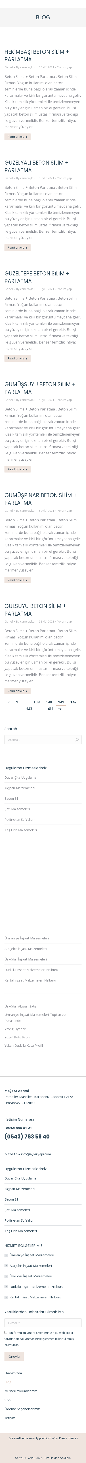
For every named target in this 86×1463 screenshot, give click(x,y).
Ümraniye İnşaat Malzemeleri (26, 938)
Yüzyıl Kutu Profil (17, 1037)
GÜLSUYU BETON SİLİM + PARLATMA (35, 609)
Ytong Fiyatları (15, 1029)
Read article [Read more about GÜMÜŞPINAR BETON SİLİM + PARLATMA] (17, 580)
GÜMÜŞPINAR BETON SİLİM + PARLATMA (40, 499)
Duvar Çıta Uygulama (20, 777)
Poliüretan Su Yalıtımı (20, 819)
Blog (7, 1382)
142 (73, 702)
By (25, 67)
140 (49, 702)
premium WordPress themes (58, 1438)
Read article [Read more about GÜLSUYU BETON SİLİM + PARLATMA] (17, 691)
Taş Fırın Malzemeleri (20, 830)
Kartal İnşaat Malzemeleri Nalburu (30, 980)
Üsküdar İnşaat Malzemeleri (25, 959)
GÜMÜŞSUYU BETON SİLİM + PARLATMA (40, 388)
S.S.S (7, 1400)
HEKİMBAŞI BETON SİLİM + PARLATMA (36, 55)
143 (29, 708)
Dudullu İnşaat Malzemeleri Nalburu (31, 969)
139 (37, 702)
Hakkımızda (13, 1373)
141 (61, 702)
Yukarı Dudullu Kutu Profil (23, 1045)
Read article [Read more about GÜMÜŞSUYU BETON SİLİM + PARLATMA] (17, 469)
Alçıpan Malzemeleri (19, 788)
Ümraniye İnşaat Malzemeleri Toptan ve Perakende (35, 1017)
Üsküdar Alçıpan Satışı (20, 1006)
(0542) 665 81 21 (18, 1127)
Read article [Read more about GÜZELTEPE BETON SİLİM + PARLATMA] (17, 358)
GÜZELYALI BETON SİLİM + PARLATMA (36, 166)
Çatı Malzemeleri (17, 809)
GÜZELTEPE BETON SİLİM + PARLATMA (36, 277)
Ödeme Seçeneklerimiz (22, 1409)
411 (51, 708)
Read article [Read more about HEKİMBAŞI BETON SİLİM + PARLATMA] (17, 137)
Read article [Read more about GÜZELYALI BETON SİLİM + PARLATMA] (17, 247)
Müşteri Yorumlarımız (20, 1391)
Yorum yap (64, 67)
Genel (8, 67)
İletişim (9, 1418)
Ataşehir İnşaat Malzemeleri (25, 948)
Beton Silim (12, 798)
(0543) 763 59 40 (27, 1136)
